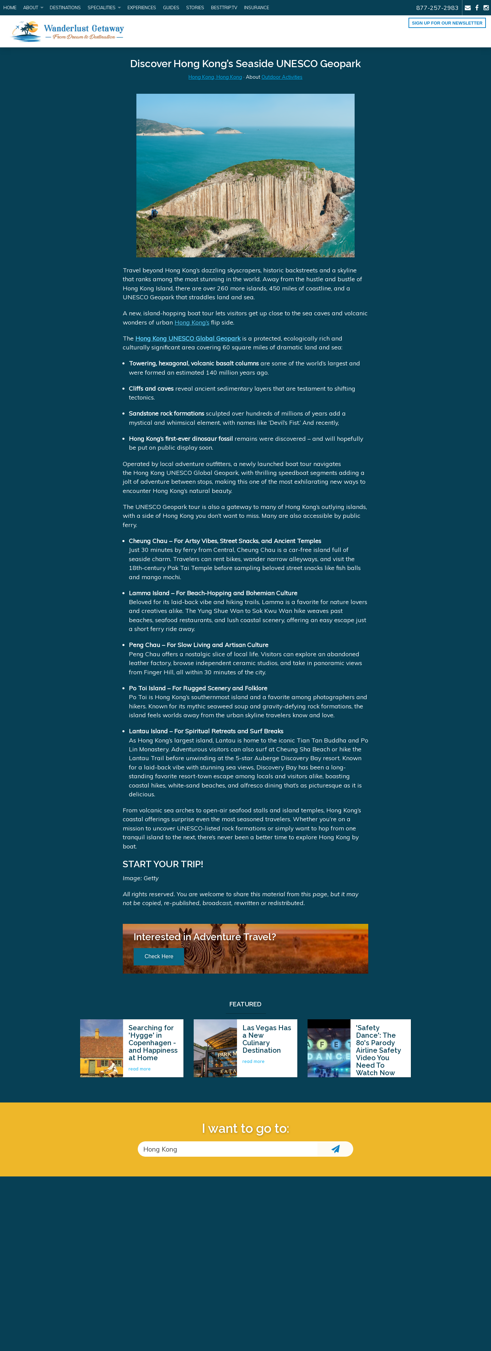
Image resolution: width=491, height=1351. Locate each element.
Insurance (256, 7)
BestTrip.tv (224, 7)
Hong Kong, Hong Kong (215, 77)
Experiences (142, 7)
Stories (195, 7)
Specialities (102, 7)
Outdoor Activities (282, 77)
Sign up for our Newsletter (447, 23)
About (30, 7)
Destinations (65, 7)
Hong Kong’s (192, 322)
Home (9, 7)
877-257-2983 (437, 7)
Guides (171, 7)
